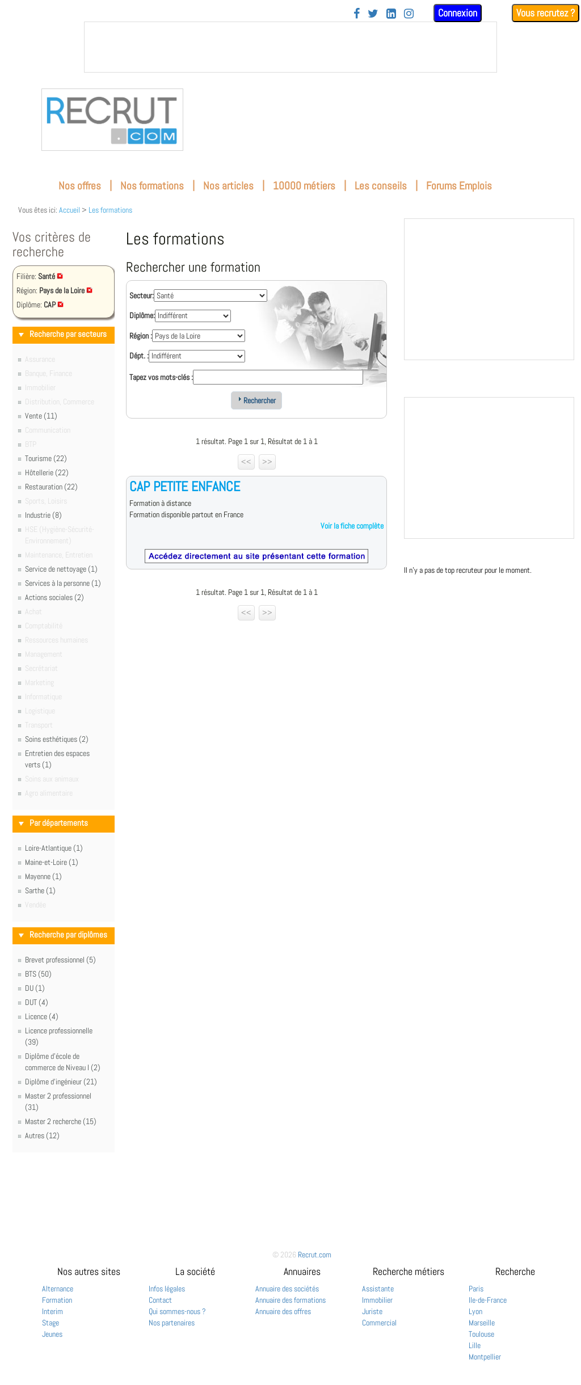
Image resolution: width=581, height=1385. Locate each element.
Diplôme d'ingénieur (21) (61, 1081)
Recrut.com (314, 1254)
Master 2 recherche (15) (60, 1121)
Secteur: (141, 295)
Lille (475, 1345)
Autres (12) (42, 1135)
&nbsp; (290, 47)
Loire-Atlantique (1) (54, 848)
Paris (476, 1288)
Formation (57, 1300)
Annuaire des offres (283, 1311)
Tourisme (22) (46, 458)
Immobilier (377, 1300)
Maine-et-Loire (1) (51, 862)
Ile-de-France (488, 1300)
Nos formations (152, 186)
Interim (52, 1311)
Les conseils (381, 186)
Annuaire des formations (290, 1300)
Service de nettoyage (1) (61, 569)
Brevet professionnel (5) (60, 960)
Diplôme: (142, 315)
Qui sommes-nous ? (177, 1311)
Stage (50, 1323)
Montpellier (485, 1357)
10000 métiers (304, 186)
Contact (160, 1300)
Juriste (372, 1311)
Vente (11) (41, 416)
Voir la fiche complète (352, 526)
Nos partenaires (172, 1323)
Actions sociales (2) (54, 597)
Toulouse (481, 1334)
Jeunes (52, 1334)
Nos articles (228, 186)
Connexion (457, 12)
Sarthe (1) (40, 890)
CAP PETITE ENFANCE (184, 486)
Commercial (379, 1323)
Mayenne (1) (43, 876)
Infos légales (167, 1288)
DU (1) (35, 988)
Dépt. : (139, 356)
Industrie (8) (43, 515)
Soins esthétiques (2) (57, 739)
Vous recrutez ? (545, 12)
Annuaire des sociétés (287, 1288)
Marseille (482, 1323)
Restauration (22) (51, 487)
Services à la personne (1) (63, 583)
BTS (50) (38, 974)
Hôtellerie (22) (47, 472)
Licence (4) (41, 1016)
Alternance (57, 1288)
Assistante (378, 1288)
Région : (140, 336)
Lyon (475, 1311)
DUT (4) (36, 1002)
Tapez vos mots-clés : (161, 377)
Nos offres (79, 186)
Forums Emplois (459, 186)
